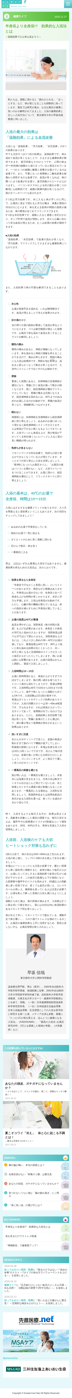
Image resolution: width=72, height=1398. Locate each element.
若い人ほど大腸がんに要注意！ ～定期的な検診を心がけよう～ (35, 1302)
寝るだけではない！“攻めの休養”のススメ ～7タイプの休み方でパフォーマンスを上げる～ (35, 1272)
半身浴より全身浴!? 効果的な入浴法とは (27, 1226)
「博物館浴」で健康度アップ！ (22, 1245)
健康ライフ (10, 1285)
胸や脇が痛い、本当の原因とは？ (27, 1165)
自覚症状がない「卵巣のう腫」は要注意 (30, 1174)
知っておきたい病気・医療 (18, 1269)
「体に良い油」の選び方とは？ (25, 1205)
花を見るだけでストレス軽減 (20, 1236)
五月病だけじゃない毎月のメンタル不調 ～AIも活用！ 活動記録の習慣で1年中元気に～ (35, 1286)
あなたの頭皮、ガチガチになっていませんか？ (34, 1183)
